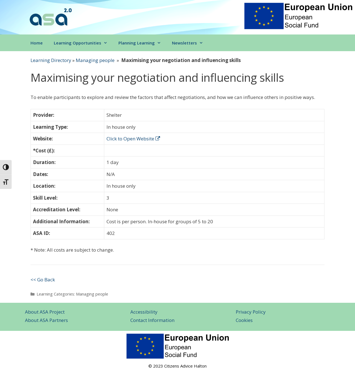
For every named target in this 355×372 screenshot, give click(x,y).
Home (37, 43)
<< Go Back (43, 279)
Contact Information (152, 320)
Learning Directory (51, 60)
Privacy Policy (251, 312)
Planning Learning (142, 42)
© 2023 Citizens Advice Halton (177, 366)
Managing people (95, 60)
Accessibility (144, 312)
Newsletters (190, 42)
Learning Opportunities (83, 42)
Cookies (244, 320)
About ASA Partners (46, 320)
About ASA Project (45, 312)
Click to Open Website (133, 138)
